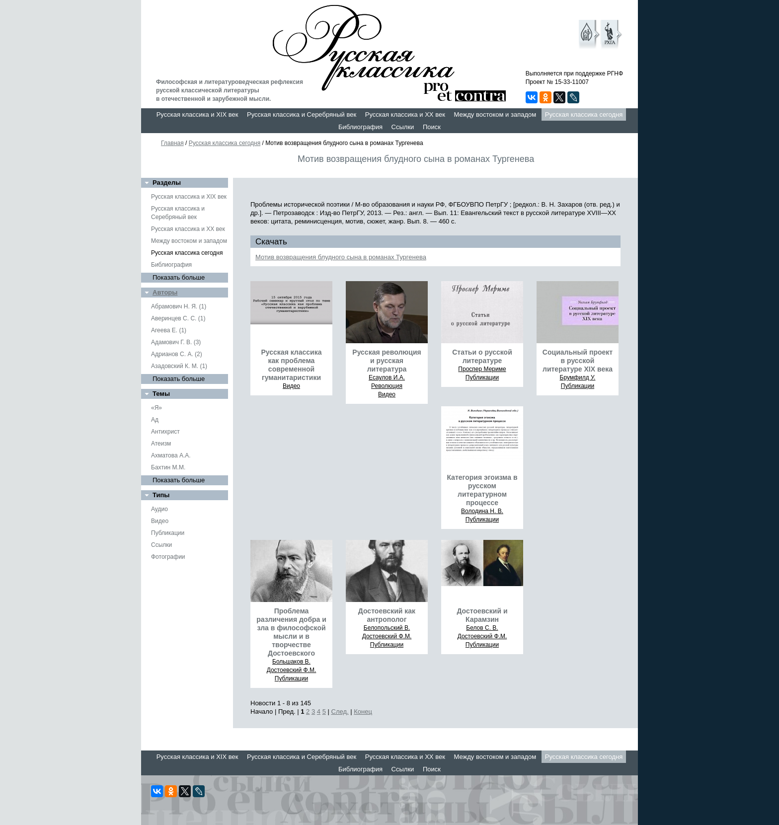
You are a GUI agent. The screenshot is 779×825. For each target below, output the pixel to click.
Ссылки (402, 127)
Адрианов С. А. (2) (176, 354)
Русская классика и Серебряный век (301, 114)
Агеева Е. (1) (168, 330)
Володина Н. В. (482, 511)
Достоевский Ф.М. (291, 670)
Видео (159, 521)
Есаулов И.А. (387, 377)
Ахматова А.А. (171, 455)
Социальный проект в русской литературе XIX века (578, 360)
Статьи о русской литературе (482, 356)
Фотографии (168, 556)
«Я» (156, 407)
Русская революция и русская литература (386, 360)
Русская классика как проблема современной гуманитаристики (291, 364)
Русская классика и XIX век (197, 114)
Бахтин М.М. (168, 467)
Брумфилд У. (578, 377)
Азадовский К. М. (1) (179, 366)
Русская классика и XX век (405, 114)
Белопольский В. (387, 627)
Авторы (165, 292)
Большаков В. (291, 661)
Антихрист (165, 431)
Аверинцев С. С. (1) (178, 318)
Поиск (432, 127)
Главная (172, 143)
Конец (363, 711)
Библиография (360, 127)
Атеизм (161, 443)
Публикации (167, 532)
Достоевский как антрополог (386, 615)
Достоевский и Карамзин (482, 615)
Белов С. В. (482, 627)
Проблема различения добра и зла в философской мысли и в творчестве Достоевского (291, 632)
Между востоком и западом (495, 114)
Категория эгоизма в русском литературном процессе (482, 490)
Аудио (159, 509)
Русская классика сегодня (584, 114)
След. (340, 711)
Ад (154, 419)
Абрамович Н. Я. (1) (178, 306)
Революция (386, 385)
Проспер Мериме (482, 369)
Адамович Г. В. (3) (176, 342)
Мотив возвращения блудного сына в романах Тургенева (340, 257)
